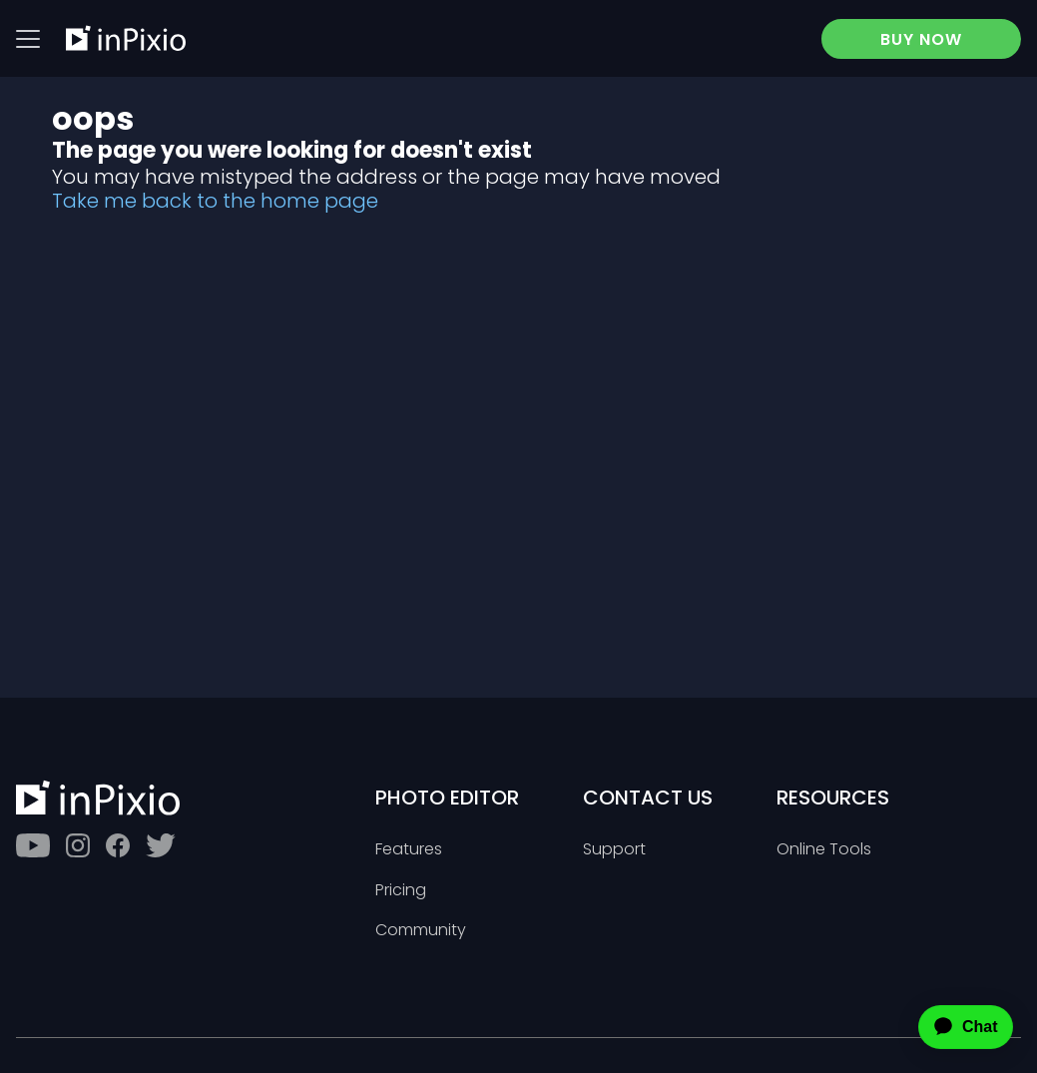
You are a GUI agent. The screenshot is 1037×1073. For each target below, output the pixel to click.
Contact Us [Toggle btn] (648, 797)
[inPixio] (126, 38)
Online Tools (824, 849)
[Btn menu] (28, 39)
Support (614, 849)
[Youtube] (33, 845)
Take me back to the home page (215, 201)
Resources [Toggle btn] (833, 797)
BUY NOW (921, 39)
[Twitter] (161, 845)
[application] (948, 1027)
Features (408, 849)
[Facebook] (118, 845)
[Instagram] (78, 845)
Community (420, 930)
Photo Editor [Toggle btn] (447, 797)
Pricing (400, 890)
